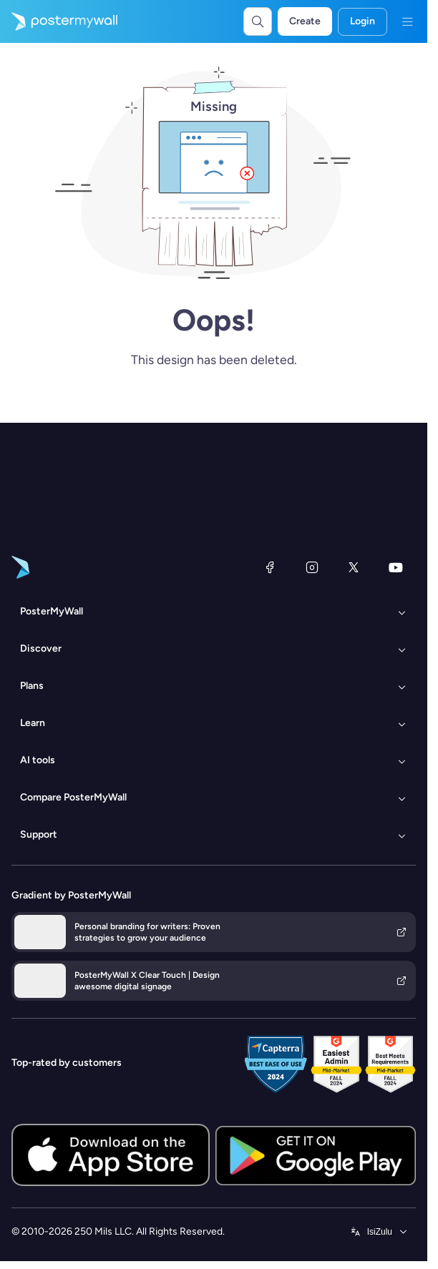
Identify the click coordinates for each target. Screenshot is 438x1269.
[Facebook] (270, 567)
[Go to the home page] (58, 21)
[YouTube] (395, 567)
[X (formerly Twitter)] (353, 567)
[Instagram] (312, 567)
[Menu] (407, 21)
